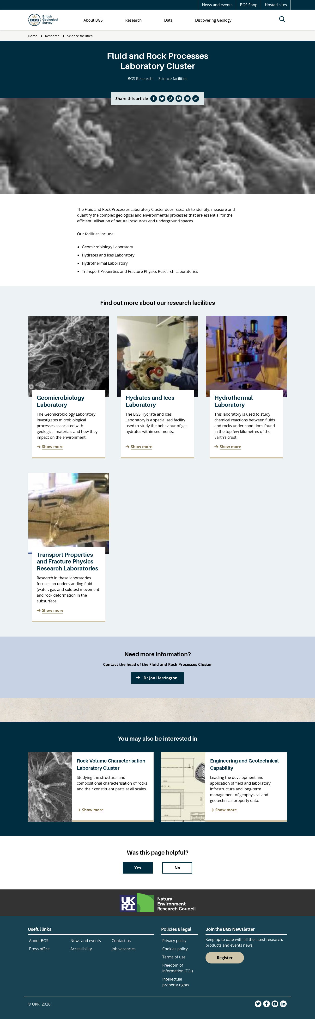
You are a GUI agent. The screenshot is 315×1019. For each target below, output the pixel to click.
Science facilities (79, 36)
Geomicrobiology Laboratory (61, 401)
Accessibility (81, 948)
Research (52, 36)
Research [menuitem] (133, 20)
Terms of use (174, 957)
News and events (217, 4)
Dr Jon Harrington (160, 678)
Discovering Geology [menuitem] (213, 20)
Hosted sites (276, 4)
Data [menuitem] (168, 20)
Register (225, 957)
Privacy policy (174, 940)
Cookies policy (175, 948)
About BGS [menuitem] (93, 20)
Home (32, 36)
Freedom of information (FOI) (177, 968)
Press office (39, 948)
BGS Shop (248, 4)
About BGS (38, 940)
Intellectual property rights (175, 982)
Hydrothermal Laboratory (233, 401)
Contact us (121, 940)
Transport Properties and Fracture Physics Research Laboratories (67, 561)
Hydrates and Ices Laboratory (150, 401)
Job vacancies (123, 948)
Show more (52, 446)
